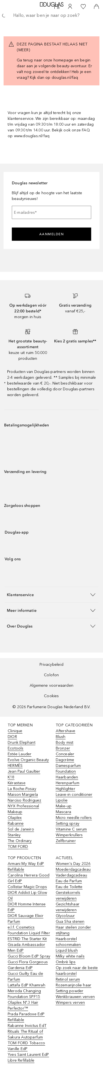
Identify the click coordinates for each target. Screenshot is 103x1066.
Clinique (15, 731)
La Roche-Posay (22, 788)
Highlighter (65, 788)
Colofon (51, 675)
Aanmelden (51, 234)
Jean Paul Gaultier (24, 771)
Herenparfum (67, 783)
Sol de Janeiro (21, 829)
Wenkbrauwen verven (75, 996)
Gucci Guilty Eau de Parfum (25, 976)
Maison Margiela (23, 794)
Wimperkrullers (69, 835)
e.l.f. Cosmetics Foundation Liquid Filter (29, 930)
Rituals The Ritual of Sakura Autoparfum (25, 1034)
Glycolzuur (65, 915)
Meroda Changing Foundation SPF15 (24, 994)
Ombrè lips (66, 962)
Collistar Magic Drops (27, 886)
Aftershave (66, 731)
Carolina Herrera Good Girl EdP (28, 878)
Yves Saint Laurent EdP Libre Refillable (28, 1057)
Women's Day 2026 (73, 863)
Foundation (66, 771)
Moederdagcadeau (73, 869)
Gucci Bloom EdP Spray (29, 956)
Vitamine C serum (71, 829)
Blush (61, 736)
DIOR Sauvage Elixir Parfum (25, 918)
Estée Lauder (19, 754)
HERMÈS (15, 765)
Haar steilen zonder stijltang (73, 930)
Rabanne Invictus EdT (27, 1025)
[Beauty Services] (56, 6)
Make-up (63, 806)
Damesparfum (68, 765)
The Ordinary (20, 840)
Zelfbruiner (66, 840)
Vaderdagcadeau (71, 875)
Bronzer (63, 748)
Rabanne (16, 823)
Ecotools (16, 748)
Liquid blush (67, 950)
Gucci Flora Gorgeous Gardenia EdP (28, 965)
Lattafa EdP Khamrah (26, 985)
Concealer (65, 754)
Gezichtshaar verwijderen (67, 907)
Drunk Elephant (21, 742)
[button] (51, 594)
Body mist (65, 742)
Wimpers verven (70, 1002)
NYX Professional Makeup (23, 809)
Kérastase (17, 783)
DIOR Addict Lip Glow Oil (27, 895)
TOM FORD (18, 846)
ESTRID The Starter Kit (27, 939)
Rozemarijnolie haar (73, 985)
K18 (11, 777)
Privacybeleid (51, 664)
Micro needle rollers (74, 817)
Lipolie (62, 800)
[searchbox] (51, 15)
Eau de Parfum (69, 881)
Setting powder (69, 991)
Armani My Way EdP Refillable (26, 866)
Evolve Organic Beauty (28, 759)
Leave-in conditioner (74, 794)
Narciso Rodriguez (24, 800)
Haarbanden (67, 777)
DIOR (12, 736)
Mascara (63, 812)
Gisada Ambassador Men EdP (26, 947)
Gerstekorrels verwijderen (68, 895)
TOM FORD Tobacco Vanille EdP (26, 1046)
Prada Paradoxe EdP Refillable (26, 1017)
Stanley (14, 835)
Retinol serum (68, 979)
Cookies (51, 696)
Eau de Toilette (69, 886)
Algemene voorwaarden (51, 685)
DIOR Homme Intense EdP (27, 907)
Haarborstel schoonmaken (68, 942)
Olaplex (15, 817)
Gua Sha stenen (70, 921)
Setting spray (68, 823)
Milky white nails (70, 956)
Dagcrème (65, 759)
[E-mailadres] (51, 212)
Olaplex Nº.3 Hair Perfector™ (23, 1005)
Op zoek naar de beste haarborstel (77, 970)
